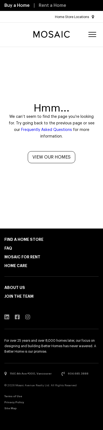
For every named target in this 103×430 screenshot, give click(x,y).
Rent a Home (52, 5)
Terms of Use (13, 396)
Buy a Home (17, 5)
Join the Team (19, 296)
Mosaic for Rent (22, 257)
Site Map (10, 408)
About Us (14, 287)
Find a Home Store (23, 239)
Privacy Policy (14, 402)
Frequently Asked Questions (46, 130)
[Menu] (92, 35)
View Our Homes (51, 157)
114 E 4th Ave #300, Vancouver (28, 374)
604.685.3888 (75, 374)
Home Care (15, 266)
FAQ (8, 248)
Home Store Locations (74, 17)
